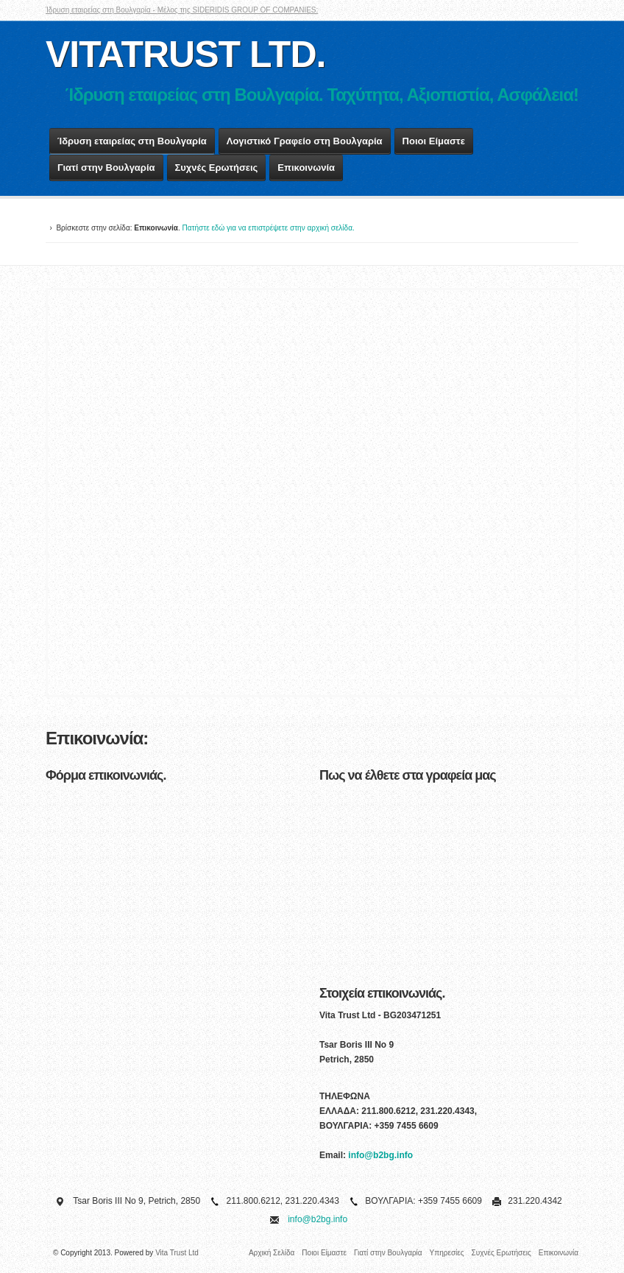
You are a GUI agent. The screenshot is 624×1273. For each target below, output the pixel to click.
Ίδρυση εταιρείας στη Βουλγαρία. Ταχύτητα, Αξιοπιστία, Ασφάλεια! (321, 95)
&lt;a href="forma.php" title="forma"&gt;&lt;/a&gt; (175, 974)
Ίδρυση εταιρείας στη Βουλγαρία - (101, 10)
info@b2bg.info (380, 1155)
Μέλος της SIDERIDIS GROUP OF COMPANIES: (238, 10)
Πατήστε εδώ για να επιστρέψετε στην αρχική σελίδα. (268, 228)
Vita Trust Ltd (177, 1253)
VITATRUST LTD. (185, 54)
